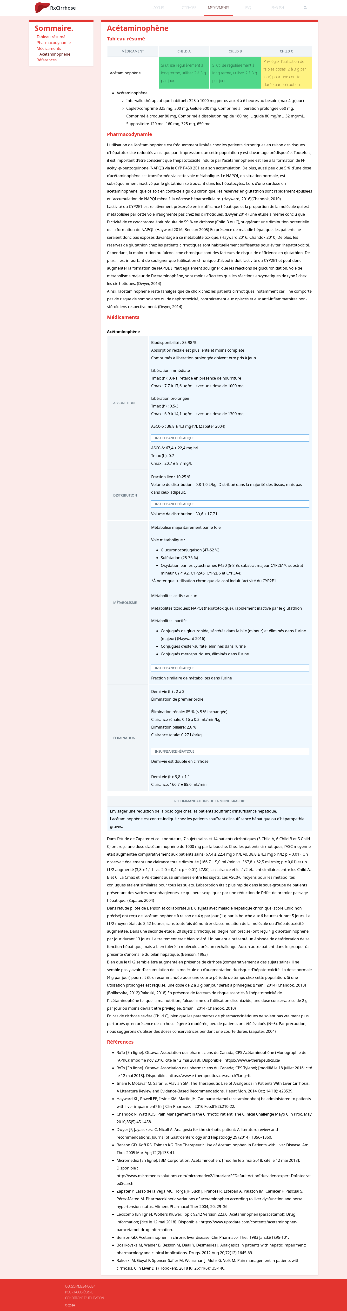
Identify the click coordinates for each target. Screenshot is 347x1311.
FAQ (248, 7)
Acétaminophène (55, 54)
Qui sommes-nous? (80, 1286)
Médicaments (49, 48)
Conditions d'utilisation (84, 1298)
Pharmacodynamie (54, 42)
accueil (159, 7)
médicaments (218, 7)
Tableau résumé (51, 36)
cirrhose (189, 7)
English (278, 7)
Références (47, 60)
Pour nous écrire (79, 1292)
